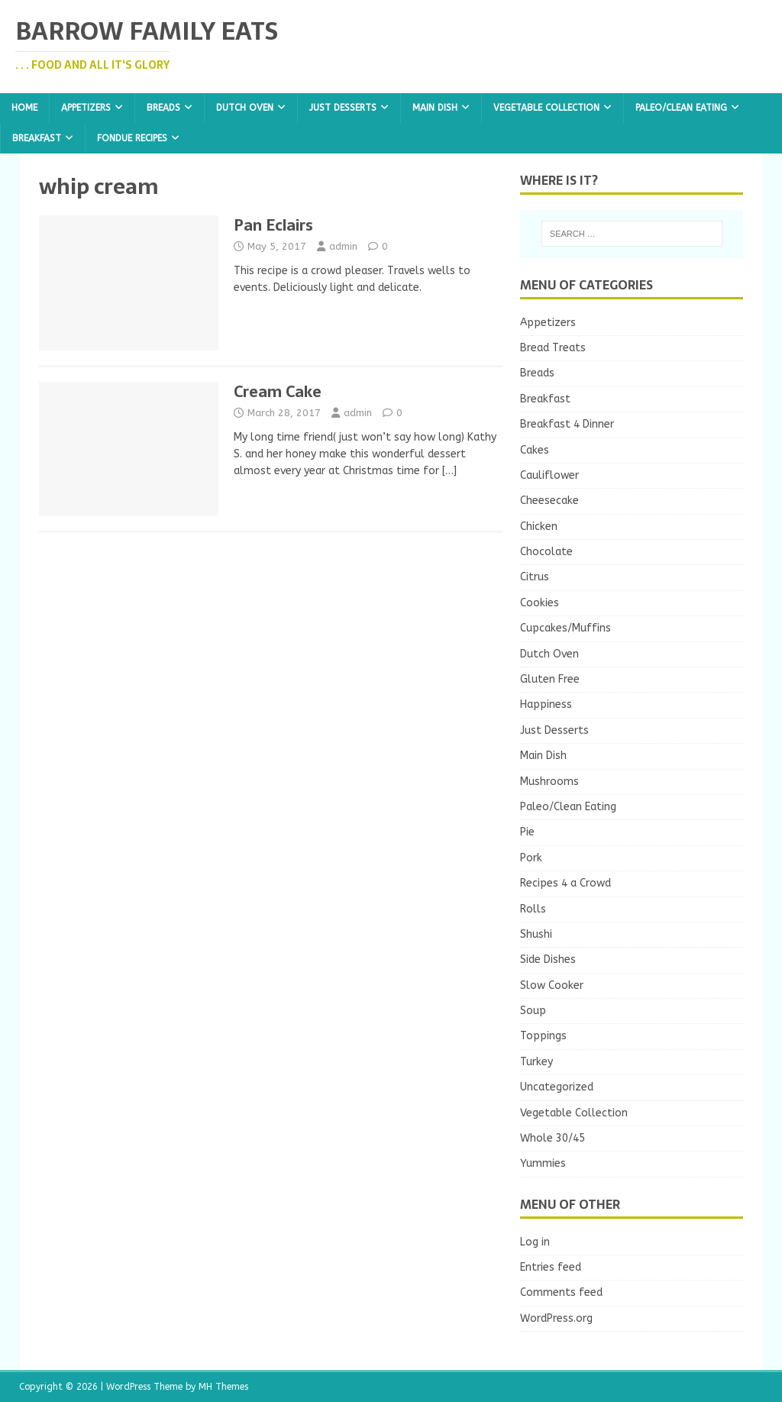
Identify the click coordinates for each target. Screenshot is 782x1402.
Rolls (533, 909)
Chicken (538, 526)
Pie (527, 831)
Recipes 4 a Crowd (565, 883)
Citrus (534, 576)
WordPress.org (556, 1318)
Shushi (536, 934)
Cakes (534, 450)
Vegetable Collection (546, 107)
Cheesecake (549, 500)
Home (24, 107)
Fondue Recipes (132, 138)
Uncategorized (556, 1087)
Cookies (539, 602)
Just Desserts (342, 107)
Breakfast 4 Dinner (567, 424)
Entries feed (550, 1267)
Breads (163, 107)
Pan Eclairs (273, 225)
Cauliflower (549, 475)
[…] (449, 470)
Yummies (543, 1163)
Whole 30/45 (552, 1138)
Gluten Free (550, 679)
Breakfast (36, 138)
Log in (535, 1242)
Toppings (543, 1035)
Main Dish (434, 107)
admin (343, 246)
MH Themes (223, 1386)
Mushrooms (549, 781)
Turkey (536, 1061)
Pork (531, 857)
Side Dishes (548, 959)
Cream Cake (278, 392)
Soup (533, 1010)
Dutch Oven (244, 107)
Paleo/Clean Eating (681, 107)
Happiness (546, 704)
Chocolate (546, 551)
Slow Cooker (551, 985)
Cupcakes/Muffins (565, 628)
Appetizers (86, 107)
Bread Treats (553, 347)
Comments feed (561, 1292)
